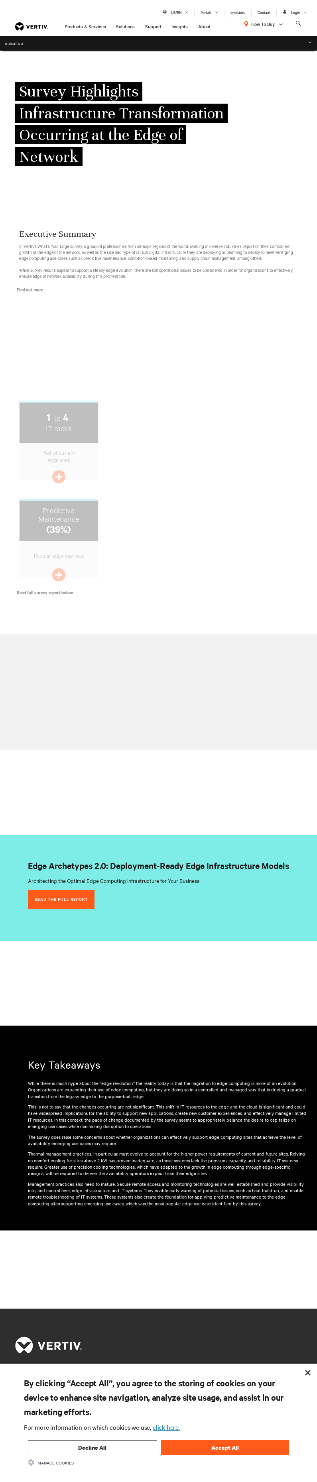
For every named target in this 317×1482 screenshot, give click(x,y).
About (204, 26)
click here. (166, 1427)
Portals (206, 12)
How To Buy (263, 24)
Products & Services (85, 26)
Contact (264, 12)
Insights (179, 26)
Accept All (225, 1447)
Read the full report (61, 899)
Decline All (92, 1447)
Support (153, 26)
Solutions (125, 26)
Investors (237, 12)
